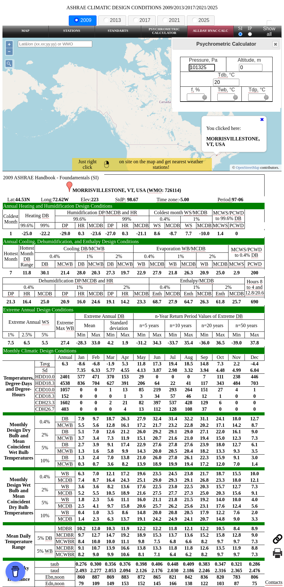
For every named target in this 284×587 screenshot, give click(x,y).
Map (25, 30)
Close (275, 44)
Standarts (118, 30)
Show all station (269, 31)
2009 (82, 20)
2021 (171, 20)
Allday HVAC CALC (210, 30)
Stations (71, 30)
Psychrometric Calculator (164, 31)
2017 (141, 20)
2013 (112, 20)
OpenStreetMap (247, 167)
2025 (200, 20)
